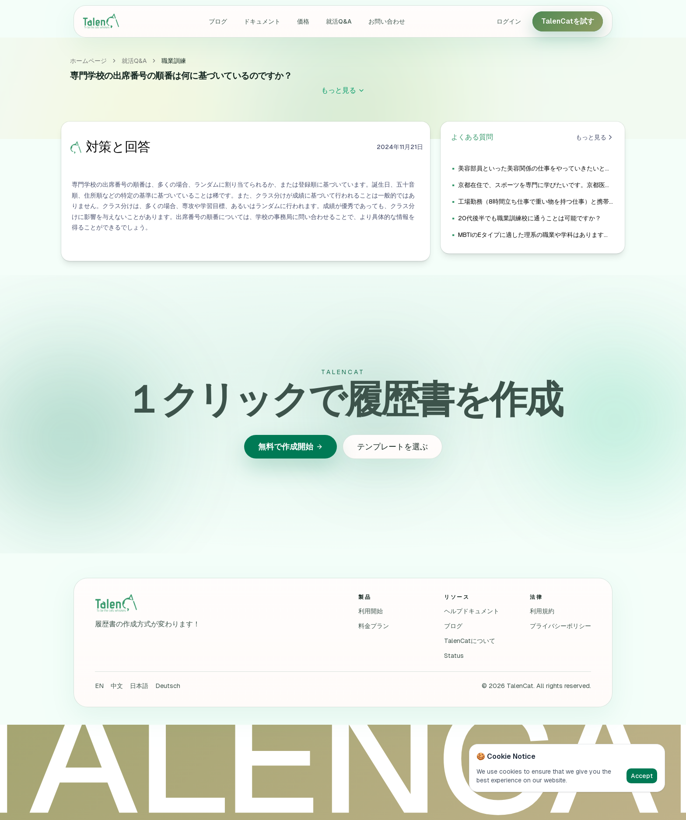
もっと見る (595, 137)
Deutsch (167, 686)
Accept (642, 776)
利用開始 (370, 611)
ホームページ (88, 61)
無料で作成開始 (290, 446)
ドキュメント (262, 21)
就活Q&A (339, 21)
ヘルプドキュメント (471, 611)
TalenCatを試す (567, 21)
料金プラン (373, 626)
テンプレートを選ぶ (392, 446)
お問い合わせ (386, 21)
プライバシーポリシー (560, 626)
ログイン (509, 21)
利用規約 (542, 611)
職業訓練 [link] (173, 61)
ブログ (218, 21)
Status (454, 656)
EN (99, 686)
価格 (303, 21)
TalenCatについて (469, 641)
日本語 (139, 686)
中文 (117, 686)
